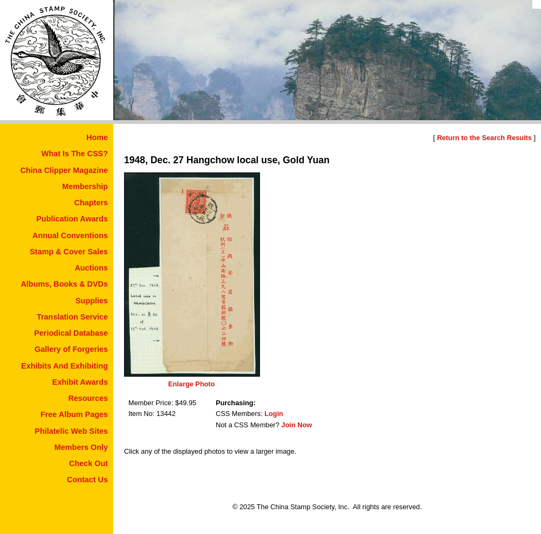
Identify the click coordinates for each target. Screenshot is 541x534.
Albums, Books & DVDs (64, 284)
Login (273, 414)
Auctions (91, 267)
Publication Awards (72, 218)
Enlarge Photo (191, 384)
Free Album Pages (74, 414)
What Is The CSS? (75, 153)
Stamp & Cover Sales (69, 251)
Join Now (297, 425)
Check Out (88, 463)
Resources (88, 398)
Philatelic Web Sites (71, 431)
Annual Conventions (70, 235)
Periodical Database (71, 333)
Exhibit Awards (80, 382)
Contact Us (87, 479)
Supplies (92, 300)
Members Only (81, 447)
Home (97, 137)
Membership (85, 186)
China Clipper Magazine (64, 170)
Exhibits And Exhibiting (64, 366)
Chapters (91, 202)
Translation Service (72, 317)
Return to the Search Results (484, 138)
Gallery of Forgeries (71, 349)
